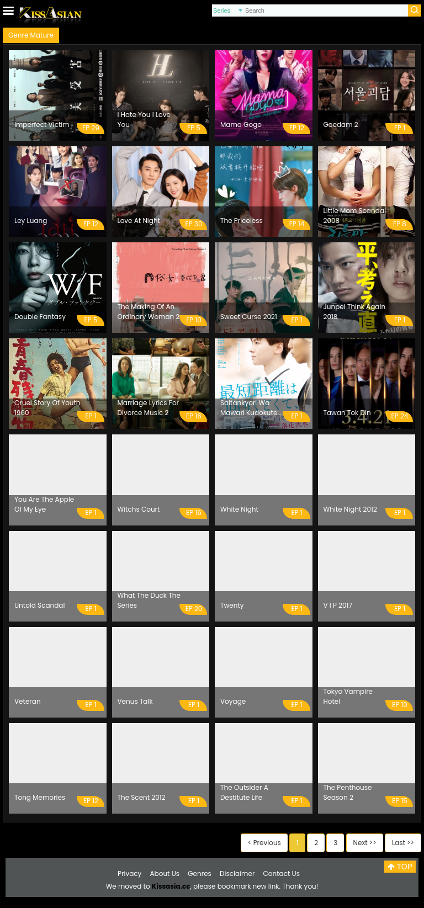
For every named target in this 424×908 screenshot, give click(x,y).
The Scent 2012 (142, 797)
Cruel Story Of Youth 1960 (47, 407)
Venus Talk (135, 701)
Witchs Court (139, 509)
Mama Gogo (241, 124)
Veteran (27, 701)
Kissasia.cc (171, 886)
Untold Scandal (39, 605)
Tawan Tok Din (347, 412)
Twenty (232, 605)
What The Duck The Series (149, 600)
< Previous (264, 842)
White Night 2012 (350, 509)
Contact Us (281, 873)
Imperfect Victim (42, 124)
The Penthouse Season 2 (348, 792)
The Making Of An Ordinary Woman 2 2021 (149, 312)
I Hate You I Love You (144, 119)
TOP (400, 866)
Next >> (365, 842)
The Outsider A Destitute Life (244, 792)
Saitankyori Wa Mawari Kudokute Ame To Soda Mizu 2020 (250, 408)
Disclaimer (237, 873)
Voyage (233, 701)
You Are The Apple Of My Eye (44, 504)
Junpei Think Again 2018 (355, 311)
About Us (165, 873)
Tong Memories (39, 797)
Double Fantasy (40, 316)
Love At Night (139, 220)
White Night (239, 509)
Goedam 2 (341, 124)
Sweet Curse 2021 (248, 316)
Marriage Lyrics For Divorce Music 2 (148, 407)
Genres (199, 873)
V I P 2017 (338, 605)
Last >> (403, 842)
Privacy (129, 873)
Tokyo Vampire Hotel (348, 696)
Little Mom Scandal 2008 (355, 215)
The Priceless (241, 220)
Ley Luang (30, 220)
